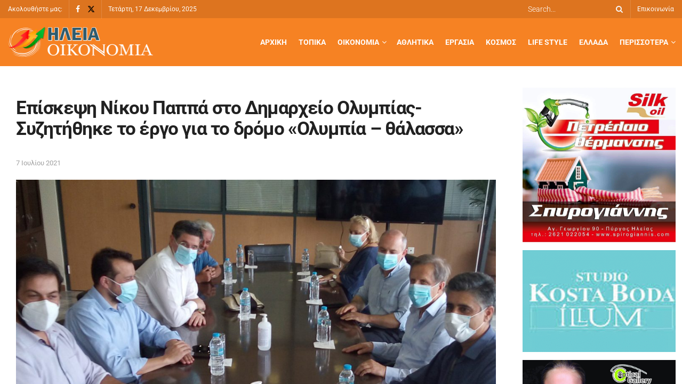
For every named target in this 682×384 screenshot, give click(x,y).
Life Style (547, 42)
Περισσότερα (644, 42)
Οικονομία (358, 42)
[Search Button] (617, 9)
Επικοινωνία (655, 9)
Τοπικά (312, 42)
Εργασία (459, 42)
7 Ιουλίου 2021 (38, 163)
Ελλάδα (593, 42)
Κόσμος (501, 42)
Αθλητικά (415, 42)
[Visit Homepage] (80, 42)
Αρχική (273, 42)
